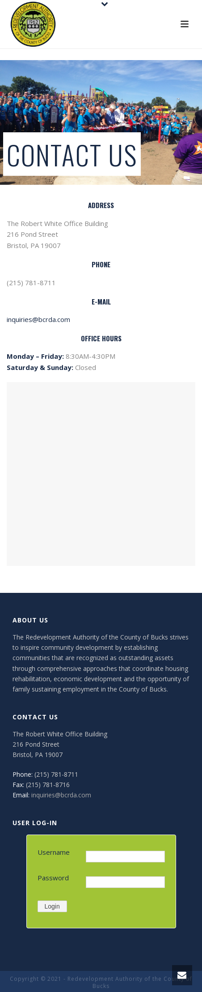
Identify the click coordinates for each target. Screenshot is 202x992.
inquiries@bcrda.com (38, 319)
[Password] (125, 882)
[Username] (125, 856)
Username (54, 852)
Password (53, 877)
